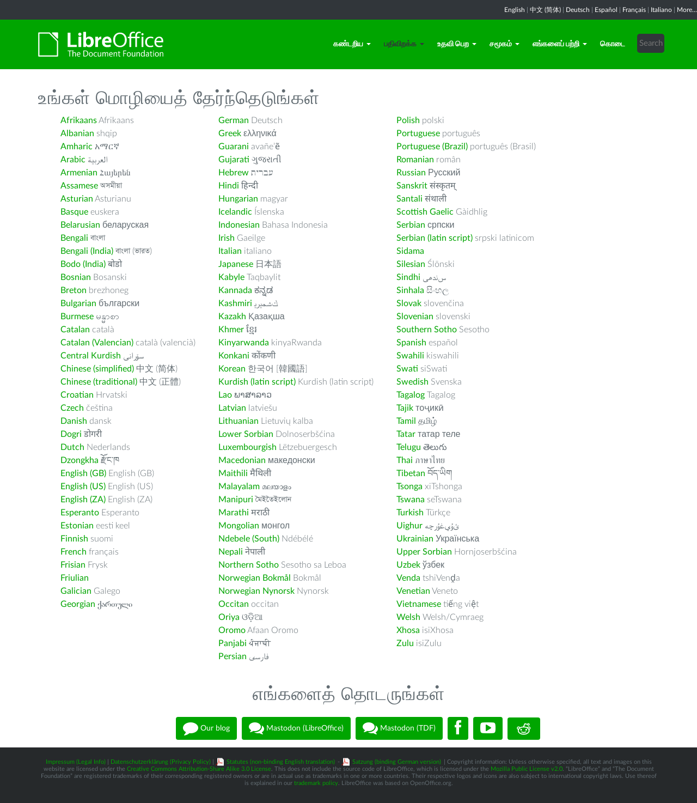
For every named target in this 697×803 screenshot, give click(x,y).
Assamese (79, 185)
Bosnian (75, 277)
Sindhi (408, 277)
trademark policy (316, 783)
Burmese (77, 316)
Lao (225, 395)
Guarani (233, 146)
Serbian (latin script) (434, 238)
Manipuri (235, 499)
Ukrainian (414, 538)
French (73, 552)
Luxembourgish (247, 447)
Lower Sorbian (245, 434)
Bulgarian (78, 303)
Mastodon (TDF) (399, 728)
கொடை (612, 44)
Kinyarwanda (243, 342)
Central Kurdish (90, 355)
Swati (407, 368)
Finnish (74, 538)
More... (687, 10)
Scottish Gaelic (425, 212)
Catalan (75, 329)
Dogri (71, 434)
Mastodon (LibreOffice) (296, 728)
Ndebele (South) (248, 538)
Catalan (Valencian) (96, 342)
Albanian (77, 133)
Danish (73, 421)
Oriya (229, 617)
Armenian (78, 172)
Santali (409, 198)
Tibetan (410, 473)
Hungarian (238, 198)
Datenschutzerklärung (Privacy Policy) (161, 762)
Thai (404, 460)
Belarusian (80, 225)
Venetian (413, 591)
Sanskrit (411, 185)
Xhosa (408, 630)
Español (606, 10)
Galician (75, 591)
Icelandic (235, 212)
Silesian (410, 264)
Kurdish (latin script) (257, 382)
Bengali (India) (86, 251)
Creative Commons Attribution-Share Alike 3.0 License (199, 769)
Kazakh (232, 316)
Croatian (77, 395)
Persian (232, 656)
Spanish (411, 342)
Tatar (405, 434)
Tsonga (409, 486)
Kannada (235, 290)
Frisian (72, 565)
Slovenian (414, 316)
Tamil (406, 421)
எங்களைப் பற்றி (560, 44)
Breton (73, 290)
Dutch (72, 447)
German (233, 120)
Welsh (408, 617)
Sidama (410, 251)
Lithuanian (238, 421)
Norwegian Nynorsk (256, 591)
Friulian (74, 578)
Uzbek (408, 565)
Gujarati (233, 159)
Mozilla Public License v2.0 (527, 769)
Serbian (410, 225)
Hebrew (233, 172)
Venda (408, 578)
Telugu (408, 447)
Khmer (231, 329)
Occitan (233, 604)
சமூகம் (504, 44)
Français (634, 10)
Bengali (74, 238)
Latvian (232, 408)
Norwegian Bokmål (254, 578)
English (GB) (83, 473)
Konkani (233, 355)
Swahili (411, 355)
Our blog (206, 728)
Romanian (415, 159)
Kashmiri (235, 303)
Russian (411, 172)
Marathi (233, 512)
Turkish (410, 512)
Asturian (76, 198)
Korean (232, 368)
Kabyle (231, 277)
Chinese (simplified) (97, 368)
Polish (408, 120)
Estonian (77, 525)
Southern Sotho (426, 329)
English (514, 10)
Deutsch (578, 10)
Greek (229, 133)
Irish (226, 238)
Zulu (405, 643)
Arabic (72, 159)
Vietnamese (418, 604)
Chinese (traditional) (98, 382)
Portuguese (418, 133)
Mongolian (238, 525)
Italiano (661, 10)
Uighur (409, 525)
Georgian (77, 604)
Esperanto (79, 512)
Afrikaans (78, 120)
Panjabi (232, 643)
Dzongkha (79, 460)
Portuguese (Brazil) (432, 146)
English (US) (83, 486)
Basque (74, 212)
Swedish (412, 382)
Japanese (235, 264)
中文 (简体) (545, 10)
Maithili (233, 473)
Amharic (76, 146)
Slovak (408, 303)
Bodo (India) (83, 264)
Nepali (230, 552)
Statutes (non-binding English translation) (281, 762)
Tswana (410, 499)
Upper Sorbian (424, 552)
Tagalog (410, 395)
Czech (72, 408)
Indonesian (239, 225)
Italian (230, 251)
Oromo (232, 630)
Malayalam (239, 486)
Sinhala (410, 290)
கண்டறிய (352, 44)
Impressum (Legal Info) (76, 762)
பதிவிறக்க (404, 44)
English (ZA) (83, 499)
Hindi (228, 185)
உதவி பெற (456, 44)
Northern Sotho (248, 565)
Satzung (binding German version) (396, 762)
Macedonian (242, 460)
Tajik (404, 408)
